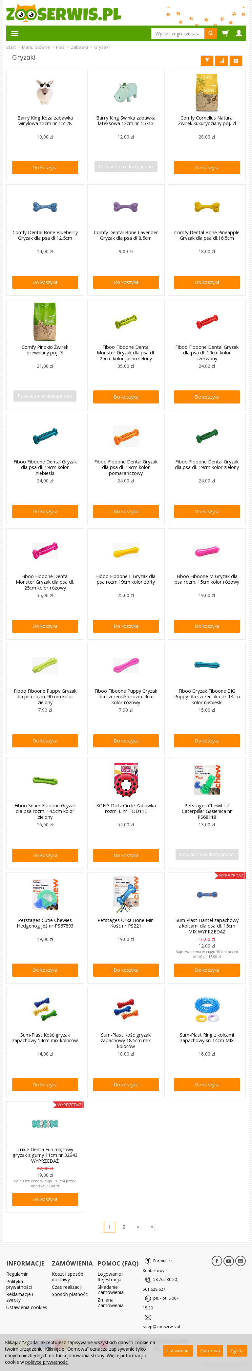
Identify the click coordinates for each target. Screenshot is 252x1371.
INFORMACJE (25, 1262)
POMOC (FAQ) (117, 1262)
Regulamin (17, 1272)
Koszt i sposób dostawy (67, 1275)
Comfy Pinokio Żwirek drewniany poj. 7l (45, 349)
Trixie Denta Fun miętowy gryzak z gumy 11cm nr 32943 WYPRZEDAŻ (45, 1154)
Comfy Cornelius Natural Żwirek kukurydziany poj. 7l (207, 120)
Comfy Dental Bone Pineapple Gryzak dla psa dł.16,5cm (207, 235)
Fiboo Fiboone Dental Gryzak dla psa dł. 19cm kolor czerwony (207, 352)
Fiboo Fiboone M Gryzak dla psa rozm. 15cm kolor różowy (207, 579)
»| (154, 1226)
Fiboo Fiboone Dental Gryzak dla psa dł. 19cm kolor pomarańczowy (126, 467)
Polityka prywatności (19, 1282)
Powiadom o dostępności (126, 166)
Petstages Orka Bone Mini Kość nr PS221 (126, 923)
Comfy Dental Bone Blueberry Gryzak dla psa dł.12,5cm (45, 235)
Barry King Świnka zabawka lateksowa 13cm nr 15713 (126, 120)
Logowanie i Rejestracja (110, 1275)
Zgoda (237, 1350)
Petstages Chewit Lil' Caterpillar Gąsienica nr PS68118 (207, 810)
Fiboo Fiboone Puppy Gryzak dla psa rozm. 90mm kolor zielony (44, 696)
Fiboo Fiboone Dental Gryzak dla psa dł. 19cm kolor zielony (207, 464)
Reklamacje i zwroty (19, 1295)
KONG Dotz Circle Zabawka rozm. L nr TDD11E (125, 808)
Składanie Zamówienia (110, 1288)
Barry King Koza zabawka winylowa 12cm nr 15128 (45, 120)
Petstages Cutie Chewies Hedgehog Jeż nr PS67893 (45, 923)
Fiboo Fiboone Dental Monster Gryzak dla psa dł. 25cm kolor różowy (45, 581)
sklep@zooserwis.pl (161, 1326)
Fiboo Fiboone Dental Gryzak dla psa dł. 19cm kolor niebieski (45, 467)
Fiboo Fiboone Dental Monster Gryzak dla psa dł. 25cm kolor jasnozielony (126, 352)
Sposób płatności (70, 1292)
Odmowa (210, 1350)
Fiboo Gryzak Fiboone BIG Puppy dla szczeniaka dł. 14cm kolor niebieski (207, 696)
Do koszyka (44, 167)
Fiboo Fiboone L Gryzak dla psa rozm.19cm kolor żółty (126, 579)
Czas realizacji (67, 1285)
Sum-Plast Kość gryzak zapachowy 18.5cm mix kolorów (126, 1040)
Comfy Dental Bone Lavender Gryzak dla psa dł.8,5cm (126, 235)
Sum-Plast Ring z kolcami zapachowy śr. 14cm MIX (207, 1037)
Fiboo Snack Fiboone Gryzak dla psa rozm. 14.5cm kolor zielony (45, 810)
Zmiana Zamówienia (110, 1301)
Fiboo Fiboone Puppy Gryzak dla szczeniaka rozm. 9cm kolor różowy (126, 696)
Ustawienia (178, 1350)
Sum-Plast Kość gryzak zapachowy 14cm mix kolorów (45, 1037)
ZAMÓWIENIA (72, 1262)
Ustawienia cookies (26, 1306)
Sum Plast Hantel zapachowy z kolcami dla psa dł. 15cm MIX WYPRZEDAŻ (207, 925)
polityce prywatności (47, 1362)
